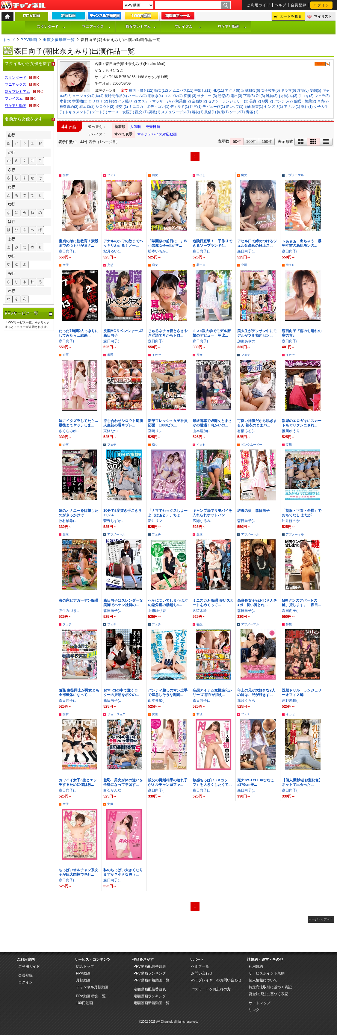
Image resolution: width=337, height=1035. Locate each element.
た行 (11, 187)
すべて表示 (123, 134)
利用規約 (256, 966)
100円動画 (84, 1003)
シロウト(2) (105, 107)
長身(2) (255, 101)
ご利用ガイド (259, 5)
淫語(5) (303, 90)
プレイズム (187, 27)
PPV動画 (29, 40)
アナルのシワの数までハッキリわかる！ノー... (123, 243)
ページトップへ (319, 919)
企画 (244, 265)
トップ (9, 40)
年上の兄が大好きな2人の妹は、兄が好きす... (256, 692)
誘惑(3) (224, 96)
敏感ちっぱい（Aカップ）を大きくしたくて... (212, 782)
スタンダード (51, 27)
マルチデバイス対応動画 (157, 134)
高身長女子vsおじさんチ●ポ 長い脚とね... (257, 602)
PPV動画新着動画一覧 (152, 980)
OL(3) (260, 96)
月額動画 (83, 980)
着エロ (201, 265)
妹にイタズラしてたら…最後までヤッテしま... (78, 423)
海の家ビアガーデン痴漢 (78, 600)
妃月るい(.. (112, 251)
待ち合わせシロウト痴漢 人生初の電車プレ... (123, 423)
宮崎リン (155, 431)
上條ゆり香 (157, 611)
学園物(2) (79, 101)
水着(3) (65, 101)
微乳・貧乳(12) (141, 90)
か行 (11, 152)
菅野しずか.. (113, 521)
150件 (267, 141)
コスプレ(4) (173, 96)
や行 (11, 256)
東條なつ (110, 431)
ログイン (321, 5)
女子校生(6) (270, 90)
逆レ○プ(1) (234, 107)
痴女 (66, 175)
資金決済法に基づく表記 (268, 994)
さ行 (11, 170)
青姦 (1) (252, 112)
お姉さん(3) (288, 96)
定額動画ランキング (150, 996)
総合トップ (85, 966)
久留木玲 (200, 611)
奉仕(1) (307, 107)
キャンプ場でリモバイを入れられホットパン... (212, 513)
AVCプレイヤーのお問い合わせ (216, 980)
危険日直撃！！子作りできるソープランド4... (212, 243)
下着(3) (249, 96)
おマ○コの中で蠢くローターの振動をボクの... (122, 692)
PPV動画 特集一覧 (91, 996)
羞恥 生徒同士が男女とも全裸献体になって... (79, 692)
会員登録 (299, 5)
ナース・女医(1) (121, 112)
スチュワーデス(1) (176, 112)
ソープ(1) (237, 112)
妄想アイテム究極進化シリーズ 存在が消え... (212, 692)
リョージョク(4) (82, 96)
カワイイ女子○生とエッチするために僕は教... (78, 782)
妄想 (110, 265)
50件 (237, 141)
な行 (11, 204)
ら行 (11, 273)
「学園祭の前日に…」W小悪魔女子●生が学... (167, 243)
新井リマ (155, 521)
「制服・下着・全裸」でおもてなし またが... (301, 513)
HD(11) (218, 90)
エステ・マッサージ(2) (156, 101)
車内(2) (323, 101)
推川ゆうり (291, 431)
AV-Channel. (164, 1021)
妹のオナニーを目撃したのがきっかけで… (78, 513)
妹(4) (100, 96)
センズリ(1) (273, 107)
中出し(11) (202, 90)
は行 (11, 222)
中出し (201, 175)
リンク (254, 1010)
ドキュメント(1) (78, 112)
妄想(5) (315, 90)
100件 (251, 141)
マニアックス (96, 27)
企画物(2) (199, 101)
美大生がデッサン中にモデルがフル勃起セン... (257, 333)
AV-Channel (23, 5)
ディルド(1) (179, 107)
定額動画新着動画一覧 (152, 1003)
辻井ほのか (291, 521)
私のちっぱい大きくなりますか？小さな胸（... (123, 872)
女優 (66, 265)
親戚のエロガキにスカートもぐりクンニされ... (301, 423)
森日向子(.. (67, 251)
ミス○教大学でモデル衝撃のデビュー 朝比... (212, 333)
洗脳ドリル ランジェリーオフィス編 (301, 692)
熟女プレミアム (141, 27)
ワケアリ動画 (232, 27)
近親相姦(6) (250, 90)
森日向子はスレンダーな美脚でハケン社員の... (123, 602)
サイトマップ (259, 1003)
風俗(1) (210, 112)
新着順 (119, 127)
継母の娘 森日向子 (253, 511)
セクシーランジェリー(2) (228, 101)
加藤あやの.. (247, 341)
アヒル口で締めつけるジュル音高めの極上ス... (257, 243)
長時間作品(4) (116, 96)
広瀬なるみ (202, 521)
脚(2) (113, 101)
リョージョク (116, 714)
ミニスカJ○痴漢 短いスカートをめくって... (213, 602)
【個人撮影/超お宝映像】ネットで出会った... (302, 782)
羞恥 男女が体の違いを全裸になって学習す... (123, 782)
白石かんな (112, 790)
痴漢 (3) (190, 96)
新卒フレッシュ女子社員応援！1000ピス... (168, 423)
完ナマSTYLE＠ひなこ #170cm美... (255, 782)
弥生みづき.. (69, 611)
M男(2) (267, 101)
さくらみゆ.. (69, 431)
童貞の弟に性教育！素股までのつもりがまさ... (78, 243)
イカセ (156, 354)
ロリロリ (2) (98, 101)
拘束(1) (223, 112)
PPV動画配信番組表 (150, 966)
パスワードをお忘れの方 (211, 989)
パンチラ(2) (283, 101)
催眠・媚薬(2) (305, 101)
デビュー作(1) (213, 107)
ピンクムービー (251, 444)
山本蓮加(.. (201, 431)
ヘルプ (281, 5)
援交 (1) (121, 107)
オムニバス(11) (181, 90)
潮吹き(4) (155, 96)
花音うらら (246, 700)
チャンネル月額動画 (92, 987)
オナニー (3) (207, 96)
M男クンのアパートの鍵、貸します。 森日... (301, 602)
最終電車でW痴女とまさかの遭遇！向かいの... (212, 423)
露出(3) (236, 96)
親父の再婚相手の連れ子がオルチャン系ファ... (168, 782)
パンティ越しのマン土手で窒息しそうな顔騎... (168, 692)
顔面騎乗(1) (253, 107)
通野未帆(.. (291, 700)
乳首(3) (272, 96)
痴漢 (110, 354)
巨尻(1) (196, 107)
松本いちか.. (158, 251)
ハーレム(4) (137, 96)
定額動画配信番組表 (150, 989)
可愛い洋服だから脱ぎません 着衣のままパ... (257, 423)
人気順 (135, 127)
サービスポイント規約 (267, 973)
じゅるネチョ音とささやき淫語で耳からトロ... (168, 333)
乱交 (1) (141, 112)
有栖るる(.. (246, 431)
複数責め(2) (69, 107)
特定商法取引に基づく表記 (270, 987)
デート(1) (99, 112)
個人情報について (263, 980)
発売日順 (153, 127)
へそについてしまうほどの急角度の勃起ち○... (168, 602)
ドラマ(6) (288, 90)
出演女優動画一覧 (59, 40)
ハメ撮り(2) (127, 101)
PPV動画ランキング (150, 973)
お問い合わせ (202, 973)
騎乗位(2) (183, 101)
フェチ (111, 175)
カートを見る (291, 16)
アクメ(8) (232, 90)
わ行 (11, 291)
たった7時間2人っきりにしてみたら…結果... (79, 333)
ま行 (11, 239)
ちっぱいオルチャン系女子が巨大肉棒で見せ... (78, 872)
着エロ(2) (87, 107)
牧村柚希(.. (67, 521)
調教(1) (154, 112)
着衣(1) (197, 112)
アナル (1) (292, 107)
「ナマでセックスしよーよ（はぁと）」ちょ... (168, 513)
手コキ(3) (306, 96)
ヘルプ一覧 (200, 966)
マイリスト (323, 16)
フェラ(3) (322, 96)
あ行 (11, 135)
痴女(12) (161, 90)
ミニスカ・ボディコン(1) (149, 107)
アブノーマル (295, 175)
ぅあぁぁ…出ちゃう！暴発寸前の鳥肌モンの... (301, 243)
